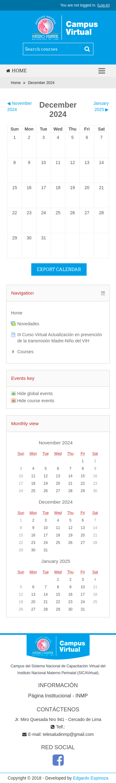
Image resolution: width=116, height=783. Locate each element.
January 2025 (55, 561)
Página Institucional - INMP (58, 695)
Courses (25, 351)
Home (16, 70)
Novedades (28, 323)
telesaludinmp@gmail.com (68, 734)
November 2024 (56, 442)
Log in (103, 5)
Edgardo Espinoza (90, 778)
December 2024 (41, 83)
